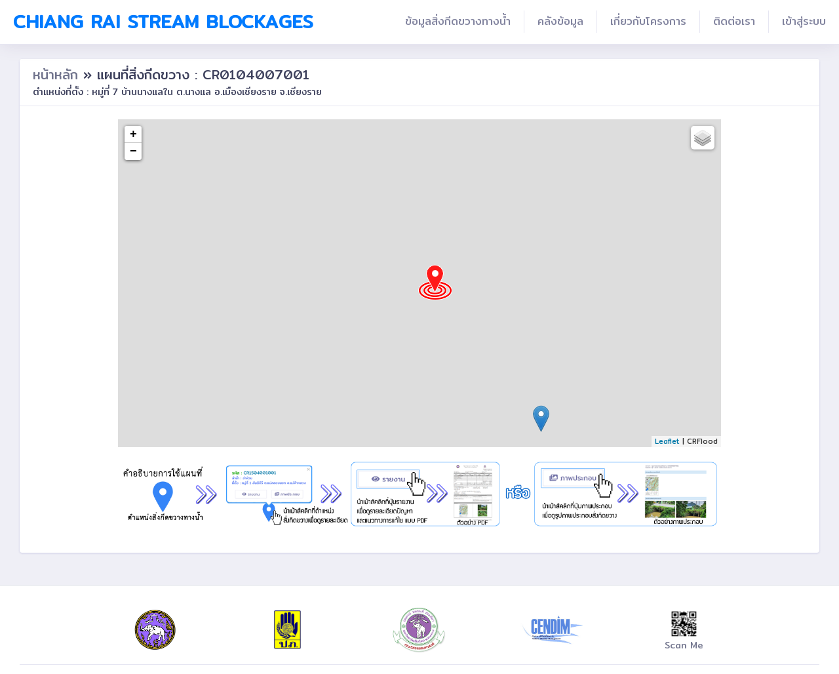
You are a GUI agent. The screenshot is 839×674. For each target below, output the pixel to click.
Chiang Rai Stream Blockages (163, 21)
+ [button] (133, 134)
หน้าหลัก (58, 74)
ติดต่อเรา (734, 21)
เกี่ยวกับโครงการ (648, 21)
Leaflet (667, 441)
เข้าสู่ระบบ (804, 21)
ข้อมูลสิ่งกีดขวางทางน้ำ (458, 21)
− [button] (133, 151)
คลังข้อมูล (560, 21)
